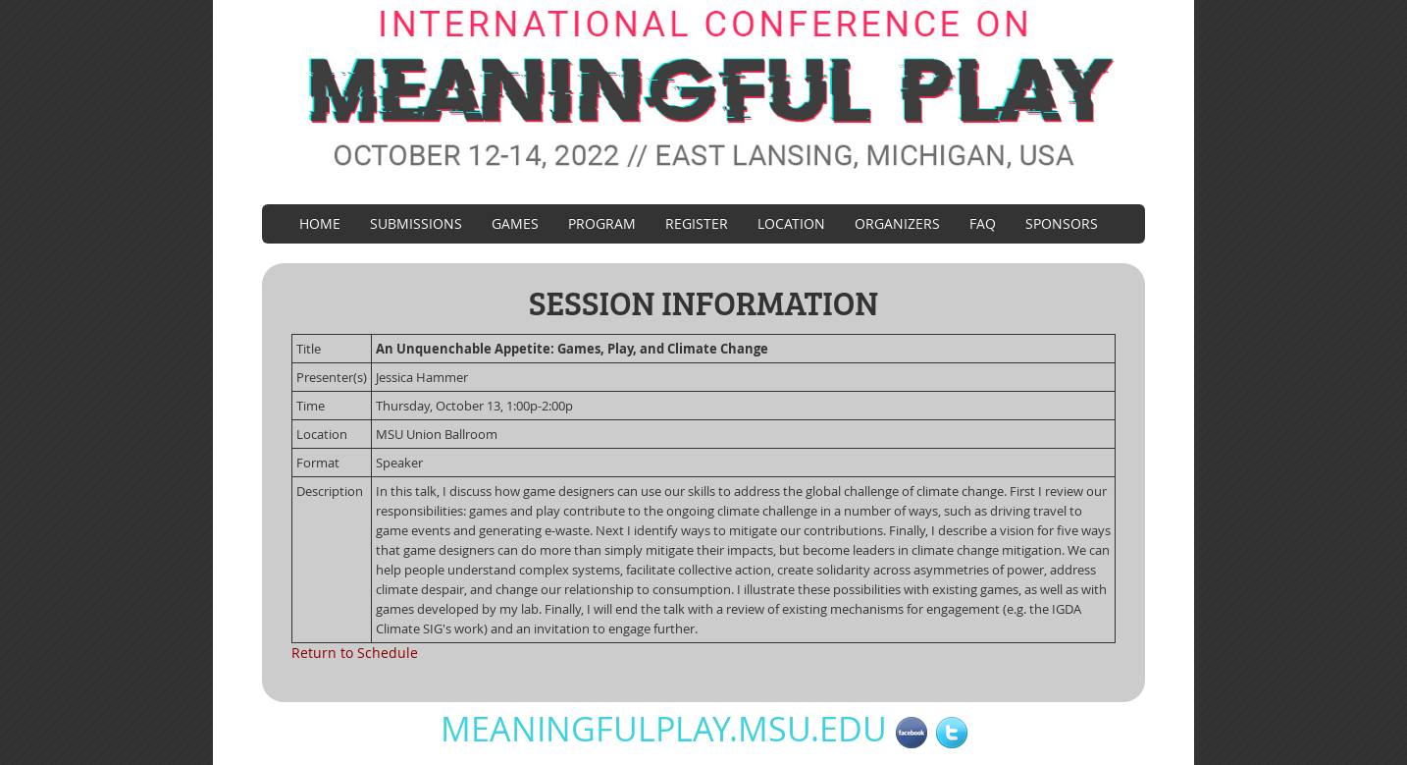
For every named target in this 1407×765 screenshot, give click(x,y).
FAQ (982, 223)
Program (602, 223)
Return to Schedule (354, 652)
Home (319, 223)
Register (696, 223)
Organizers (897, 223)
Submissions (416, 223)
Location (791, 223)
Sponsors (1061, 223)
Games (515, 223)
